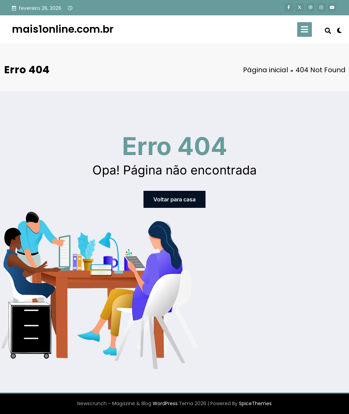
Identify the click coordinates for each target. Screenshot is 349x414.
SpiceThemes (255, 403)
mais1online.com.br (62, 29)
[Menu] (304, 29)
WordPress (165, 403)
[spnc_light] (339, 29)
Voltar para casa (174, 199)
